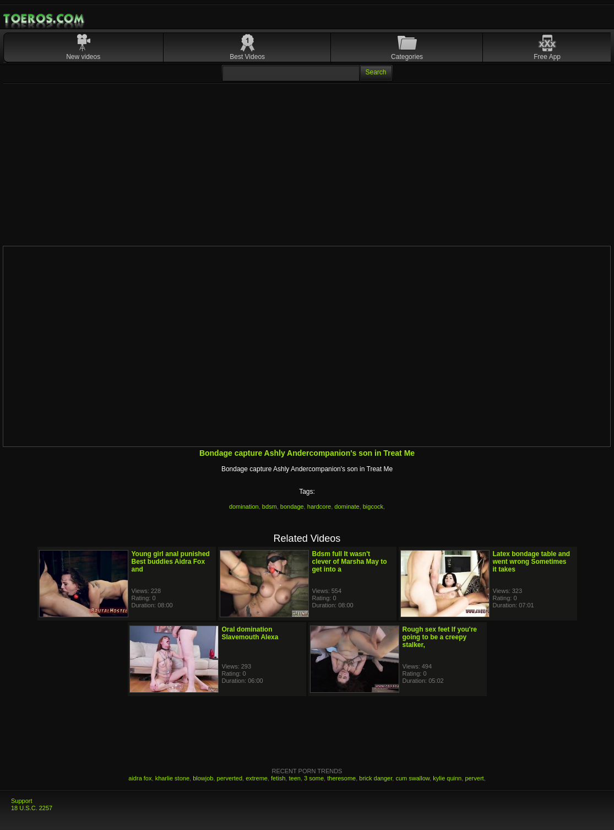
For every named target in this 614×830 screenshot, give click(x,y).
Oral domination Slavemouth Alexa (250, 633)
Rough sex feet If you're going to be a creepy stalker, (440, 637)
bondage (292, 506)
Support (21, 800)
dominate (346, 506)
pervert (474, 778)
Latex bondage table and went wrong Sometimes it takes (531, 561)
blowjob (203, 778)
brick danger (375, 778)
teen (294, 778)
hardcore (319, 506)
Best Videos (247, 57)
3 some (314, 778)
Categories (407, 57)
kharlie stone (172, 778)
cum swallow (412, 778)
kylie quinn (447, 778)
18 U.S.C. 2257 (31, 808)
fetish (278, 778)
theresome (341, 778)
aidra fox (139, 778)
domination (244, 506)
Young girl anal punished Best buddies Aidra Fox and (171, 561)
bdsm (269, 506)
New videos (83, 57)
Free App (547, 57)
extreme (257, 778)
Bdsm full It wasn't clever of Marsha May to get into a (349, 561)
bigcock (373, 506)
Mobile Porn (44, 19)
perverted (229, 778)
